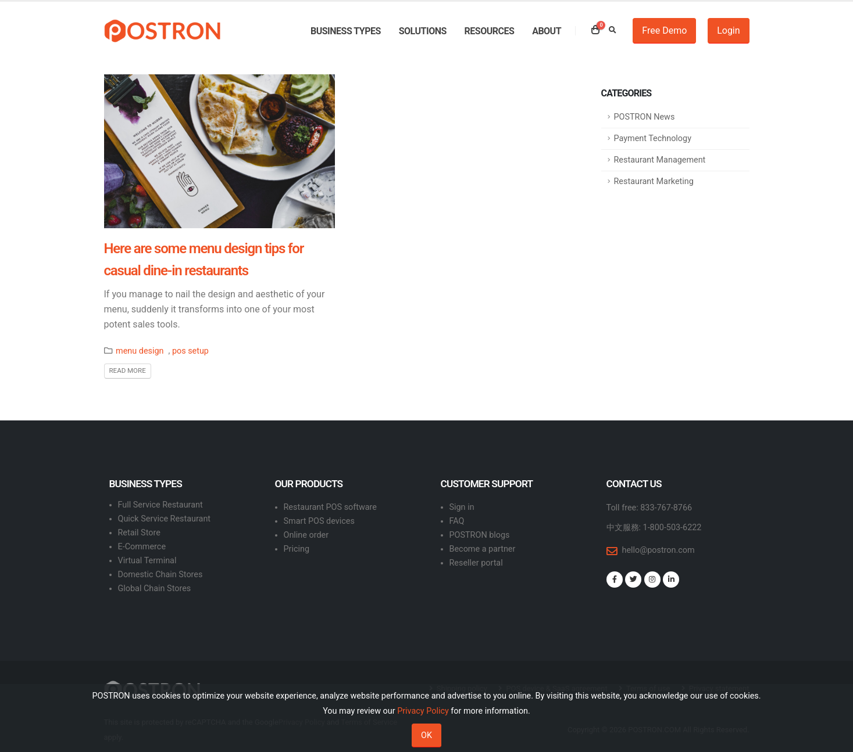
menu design (139, 351)
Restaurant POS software (330, 507)
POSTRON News (644, 117)
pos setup (190, 351)
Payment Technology (652, 138)
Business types (345, 31)
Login (728, 30)
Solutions (423, 31)
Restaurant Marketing (654, 181)
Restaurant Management (660, 160)
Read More (127, 370)
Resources (490, 31)
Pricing (297, 549)
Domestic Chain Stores (160, 575)
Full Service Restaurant (160, 505)
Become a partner (482, 549)
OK (426, 735)
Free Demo (664, 30)
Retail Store (139, 533)
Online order (306, 535)
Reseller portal (476, 563)
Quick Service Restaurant (164, 519)
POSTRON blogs (479, 535)
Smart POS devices (319, 521)
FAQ (457, 521)
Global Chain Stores (154, 588)
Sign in (461, 507)
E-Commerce (142, 547)
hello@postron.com (658, 550)
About (546, 31)
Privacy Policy (423, 711)
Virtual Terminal (147, 561)
